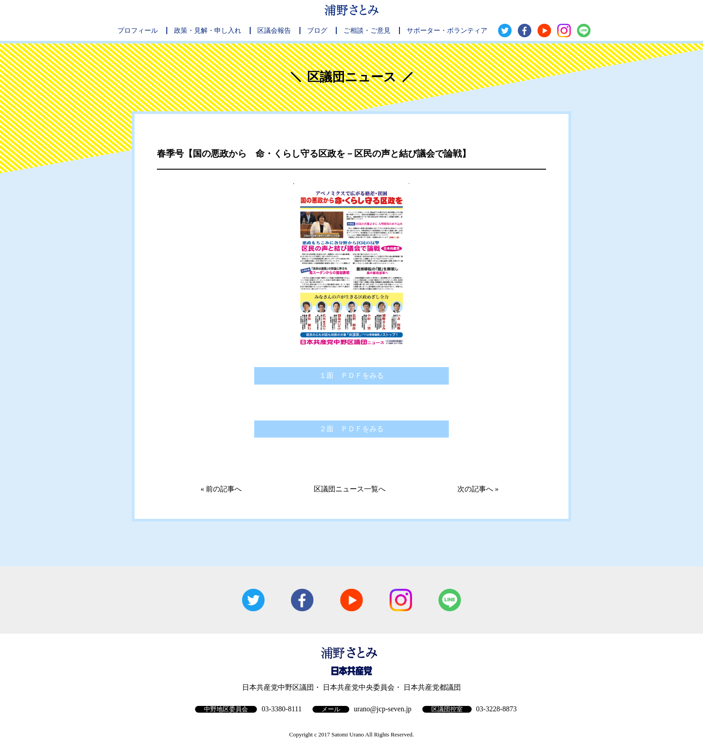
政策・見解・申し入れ (207, 30)
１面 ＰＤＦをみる (351, 375)
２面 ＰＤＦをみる (351, 429)
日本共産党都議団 (432, 687)
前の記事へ (224, 489)
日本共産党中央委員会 (359, 687)
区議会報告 (274, 30)
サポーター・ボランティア (447, 30)
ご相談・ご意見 (367, 30)
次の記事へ (475, 489)
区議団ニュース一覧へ (350, 489)
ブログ (317, 30)
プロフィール (137, 30)
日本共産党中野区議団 (278, 687)
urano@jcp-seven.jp (383, 709)
